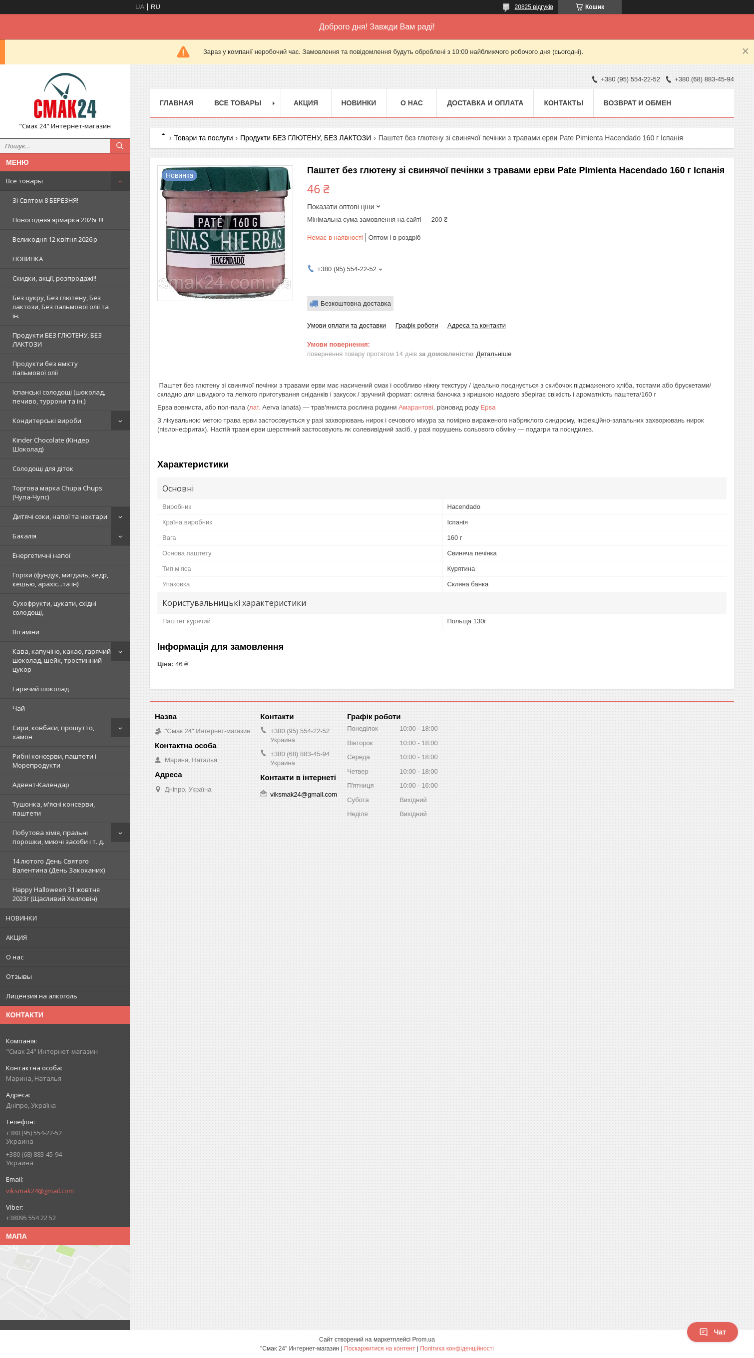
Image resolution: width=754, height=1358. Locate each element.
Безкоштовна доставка (356, 303)
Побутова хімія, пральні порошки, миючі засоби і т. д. (58, 837)
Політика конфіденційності (457, 1348)
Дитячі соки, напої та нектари (59, 516)
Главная (177, 103)
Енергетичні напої (41, 555)
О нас (14, 956)
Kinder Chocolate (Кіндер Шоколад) (50, 444)
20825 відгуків (534, 6)
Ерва (487, 407)
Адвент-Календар (40, 784)
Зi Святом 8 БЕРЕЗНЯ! (45, 200)
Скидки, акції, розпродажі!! (54, 278)
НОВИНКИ (21, 917)
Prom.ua (423, 1339)
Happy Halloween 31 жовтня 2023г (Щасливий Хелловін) (56, 894)
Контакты (563, 103)
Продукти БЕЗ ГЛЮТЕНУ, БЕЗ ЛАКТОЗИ (57, 340)
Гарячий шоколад (40, 688)
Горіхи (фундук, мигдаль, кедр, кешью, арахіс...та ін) (60, 579)
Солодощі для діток (42, 468)
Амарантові (415, 407)
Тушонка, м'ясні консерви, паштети (53, 809)
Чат (712, 1332)
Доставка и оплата (485, 103)
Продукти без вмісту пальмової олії (45, 368)
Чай (18, 708)
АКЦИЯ (16, 937)
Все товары (24, 180)
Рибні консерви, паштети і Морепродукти (54, 761)
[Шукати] (120, 145)
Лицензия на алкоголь (41, 995)
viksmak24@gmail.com (40, 1190)
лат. (255, 407)
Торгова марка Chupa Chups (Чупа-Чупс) (57, 492)
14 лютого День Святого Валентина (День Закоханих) (58, 866)
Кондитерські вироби (46, 420)
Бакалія (24, 535)
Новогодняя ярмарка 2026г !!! (57, 219)
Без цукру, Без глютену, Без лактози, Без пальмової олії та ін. (60, 306)
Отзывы (19, 976)
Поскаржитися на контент (379, 1348)
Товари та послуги (203, 138)
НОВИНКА (27, 258)
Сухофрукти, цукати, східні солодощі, (54, 608)
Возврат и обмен (638, 103)
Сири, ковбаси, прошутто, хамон (53, 732)
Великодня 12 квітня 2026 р (54, 239)
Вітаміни (25, 631)
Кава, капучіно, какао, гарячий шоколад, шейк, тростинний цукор (61, 660)
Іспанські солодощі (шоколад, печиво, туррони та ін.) (58, 397)
